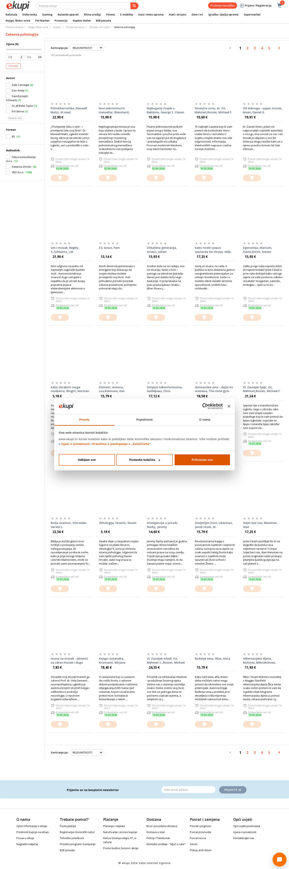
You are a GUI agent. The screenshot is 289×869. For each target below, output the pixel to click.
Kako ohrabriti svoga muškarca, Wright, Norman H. (70, 389)
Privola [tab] (84, 419)
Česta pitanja (68, 826)
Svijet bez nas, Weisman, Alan (260, 525)
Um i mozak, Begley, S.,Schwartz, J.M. (65, 250)
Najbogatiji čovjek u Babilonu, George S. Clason (165, 110)
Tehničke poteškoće (72, 838)
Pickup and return (201, 850)
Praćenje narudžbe (223, 5)
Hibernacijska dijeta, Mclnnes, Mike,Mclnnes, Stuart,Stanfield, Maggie (260, 661)
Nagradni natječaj (27, 844)
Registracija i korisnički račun (77, 832)
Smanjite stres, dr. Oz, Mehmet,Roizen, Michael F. (213, 110)
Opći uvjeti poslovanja (246, 826)
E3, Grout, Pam (109, 248)
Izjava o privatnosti (244, 832)
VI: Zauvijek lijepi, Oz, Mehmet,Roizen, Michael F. (262, 389)
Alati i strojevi (177, 14)
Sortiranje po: (59, 48)
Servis (193, 844)
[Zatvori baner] (229, 406)
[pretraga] (134, 5)
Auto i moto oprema (151, 14)
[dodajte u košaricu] (60, 178)
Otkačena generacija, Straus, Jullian (162, 250)
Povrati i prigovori (200, 826)
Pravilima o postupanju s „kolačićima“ (121, 444)
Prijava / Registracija (255, 5)
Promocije (61, 20)
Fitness (110, 14)
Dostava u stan (156, 832)
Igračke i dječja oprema (223, 14)
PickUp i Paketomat (158, 838)
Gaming (47, 14)
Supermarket (252, 14)
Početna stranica (14, 27)
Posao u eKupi (25, 838)
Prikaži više (15, 118)
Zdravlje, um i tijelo (99, 27)
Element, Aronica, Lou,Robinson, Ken (112, 389)
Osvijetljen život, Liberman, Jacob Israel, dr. (214, 525)
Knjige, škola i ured (18, 20)
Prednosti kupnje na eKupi (32, 832)
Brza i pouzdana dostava (162, 826)
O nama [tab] (204, 419)
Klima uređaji (92, 14)
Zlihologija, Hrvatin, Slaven (117, 523)
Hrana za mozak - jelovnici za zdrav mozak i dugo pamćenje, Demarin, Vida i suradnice (69, 661)
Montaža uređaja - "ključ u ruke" (166, 844)
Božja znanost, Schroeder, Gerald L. (69, 525)
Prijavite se (232, 790)
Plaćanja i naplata (114, 826)
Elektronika (29, 14)
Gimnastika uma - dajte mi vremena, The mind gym (214, 389)
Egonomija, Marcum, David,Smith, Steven (257, 250)
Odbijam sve (87, 459)
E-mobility (126, 14)
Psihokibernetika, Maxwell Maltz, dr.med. (69, 110)
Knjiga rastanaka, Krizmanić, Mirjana (112, 660)
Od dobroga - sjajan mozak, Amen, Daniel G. (262, 110)
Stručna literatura (75, 27)
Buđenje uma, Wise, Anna (212, 658)
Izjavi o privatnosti (75, 444)
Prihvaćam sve (202, 459)
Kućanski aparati (68, 14)
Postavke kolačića (144, 459)
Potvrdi (13, 66)
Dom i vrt (197, 14)
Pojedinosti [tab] (144, 419)
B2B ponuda (103, 20)
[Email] (188, 789)
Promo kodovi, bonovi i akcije (120, 848)
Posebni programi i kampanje (78, 844)
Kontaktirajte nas (243, 838)
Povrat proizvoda (200, 832)
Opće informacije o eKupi (31, 826)
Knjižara (57, 27)
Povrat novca (198, 838)
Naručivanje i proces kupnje (120, 832)
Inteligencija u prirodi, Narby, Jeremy (162, 525)
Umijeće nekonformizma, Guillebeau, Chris (164, 389)
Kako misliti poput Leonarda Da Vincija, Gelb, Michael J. (213, 250)
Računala (11, 14)
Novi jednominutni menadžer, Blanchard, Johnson (114, 110)
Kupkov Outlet (82, 20)
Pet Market (42, 20)
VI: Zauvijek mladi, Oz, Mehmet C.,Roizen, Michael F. (166, 661)
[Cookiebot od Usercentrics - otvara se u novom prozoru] (205, 406)
